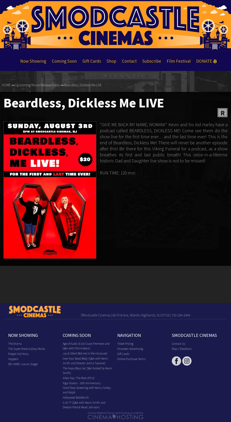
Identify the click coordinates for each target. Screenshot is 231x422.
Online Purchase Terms (131, 359)
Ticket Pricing (125, 343)
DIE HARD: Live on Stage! (23, 364)
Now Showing (33, 61)
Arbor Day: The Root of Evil (78, 378)
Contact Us (178, 343)
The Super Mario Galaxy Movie (26, 349)
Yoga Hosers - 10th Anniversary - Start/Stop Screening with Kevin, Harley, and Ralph (87, 387)
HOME (6, 85)
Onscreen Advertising (130, 349)
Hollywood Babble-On (76, 397)
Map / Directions (182, 349)
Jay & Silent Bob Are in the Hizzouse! (85, 353)
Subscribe (151, 61)
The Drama (15, 343)
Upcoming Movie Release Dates (37, 85)
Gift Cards (91, 61)
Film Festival (179, 61)
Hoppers (13, 359)
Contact (129, 61)
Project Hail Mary (18, 354)
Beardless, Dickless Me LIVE (83, 85)
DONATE (206, 61)
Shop (111, 61)
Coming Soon (64, 61)
